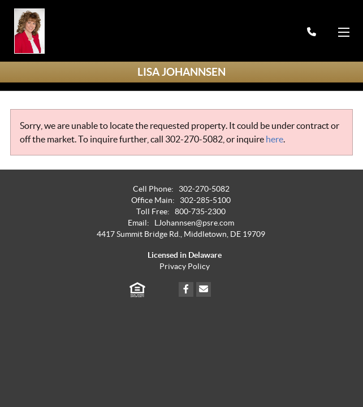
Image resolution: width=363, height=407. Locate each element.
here (274, 139)
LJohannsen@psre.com (194, 223)
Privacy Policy (184, 266)
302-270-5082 (194, 139)
